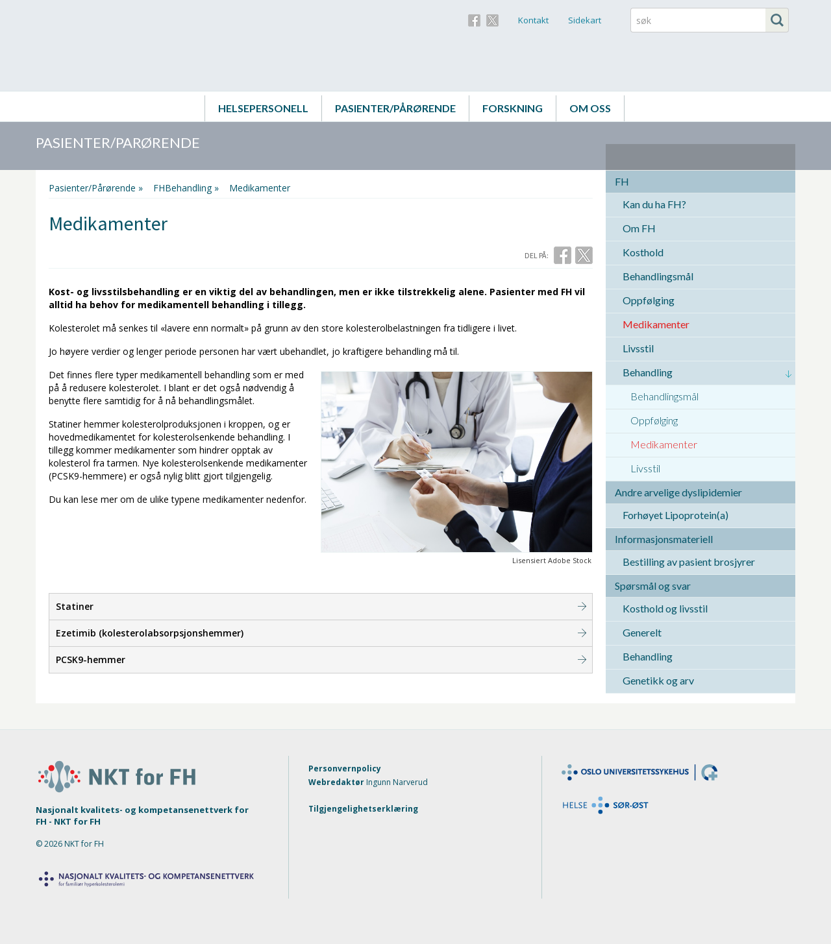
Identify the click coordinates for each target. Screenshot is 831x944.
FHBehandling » (186, 188)
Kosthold (643, 252)
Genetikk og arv (658, 680)
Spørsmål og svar (653, 585)
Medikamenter (656, 324)
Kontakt (533, 20)
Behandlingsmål (658, 276)
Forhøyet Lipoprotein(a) (675, 515)
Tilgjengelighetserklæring (363, 808)
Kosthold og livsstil (665, 608)
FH (622, 181)
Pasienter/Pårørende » (96, 188)
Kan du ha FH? (654, 204)
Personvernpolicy (344, 768)
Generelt (642, 632)
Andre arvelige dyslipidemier (678, 492)
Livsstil (638, 348)
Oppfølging (649, 300)
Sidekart (584, 20)
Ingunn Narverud (397, 782)
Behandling (648, 372)
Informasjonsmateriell (664, 539)
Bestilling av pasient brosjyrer (689, 561)
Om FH (639, 228)
